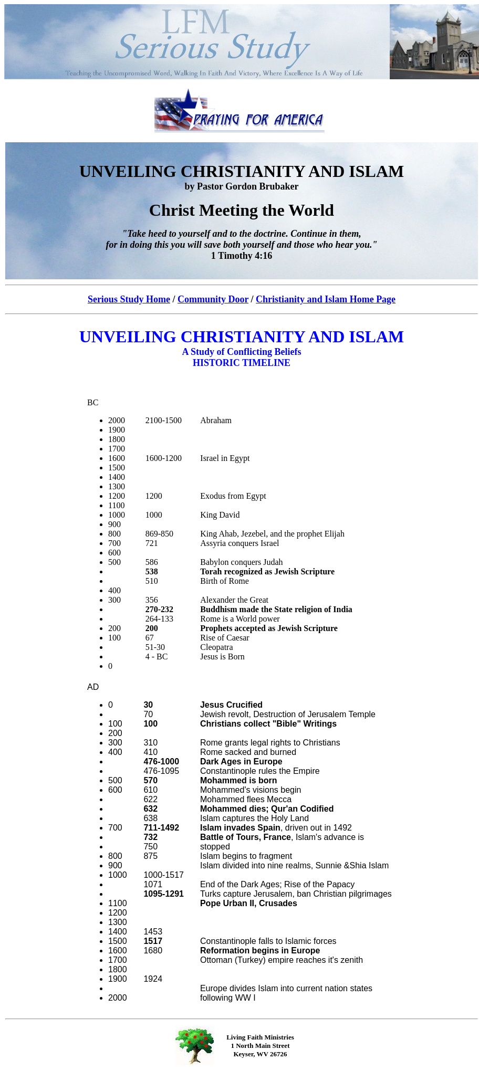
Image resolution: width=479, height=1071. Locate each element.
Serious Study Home (129, 299)
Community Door (213, 299)
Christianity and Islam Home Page (325, 299)
